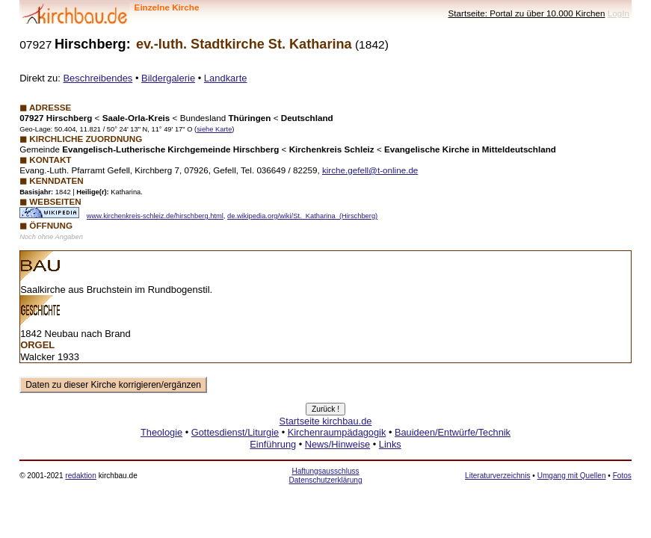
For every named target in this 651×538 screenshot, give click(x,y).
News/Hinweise (337, 444)
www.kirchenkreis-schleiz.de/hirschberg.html (155, 216)
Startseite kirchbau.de (326, 421)
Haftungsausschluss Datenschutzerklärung (325, 475)
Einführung (273, 444)
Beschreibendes (97, 78)
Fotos (622, 475)
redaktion (80, 475)
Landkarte (225, 78)
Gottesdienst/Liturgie (235, 432)
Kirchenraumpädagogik (337, 432)
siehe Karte (214, 129)
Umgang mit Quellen (571, 475)
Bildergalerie (168, 78)
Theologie (161, 432)
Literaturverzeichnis (497, 475)
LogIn (618, 13)
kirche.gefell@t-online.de (370, 170)
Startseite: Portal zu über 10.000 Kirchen (526, 13)
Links (390, 444)
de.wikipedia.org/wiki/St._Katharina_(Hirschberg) (302, 216)
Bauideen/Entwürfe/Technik (452, 432)
